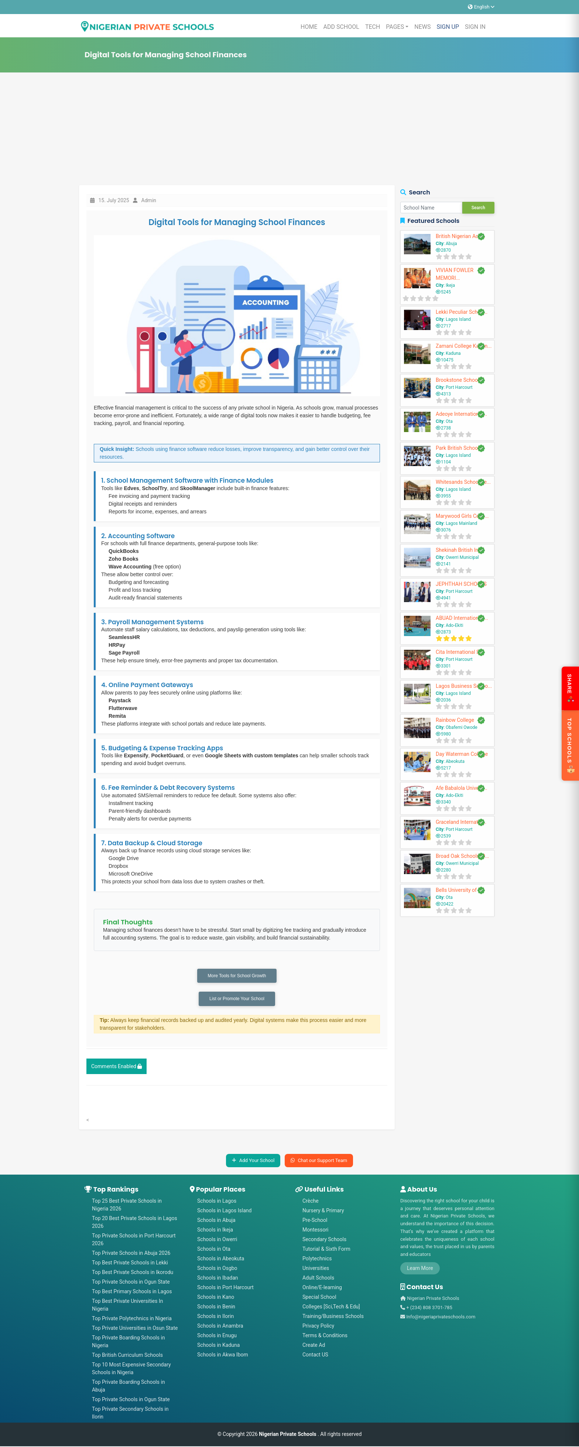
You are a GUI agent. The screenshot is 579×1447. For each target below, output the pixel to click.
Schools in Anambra (220, 1326)
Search (478, 207)
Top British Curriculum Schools (127, 1356)
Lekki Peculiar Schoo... (461, 312)
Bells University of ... (459, 890)
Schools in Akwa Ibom (222, 1355)
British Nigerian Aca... (460, 236)
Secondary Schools (324, 1240)
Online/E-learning (322, 1288)
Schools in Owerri (217, 1240)
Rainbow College (455, 720)
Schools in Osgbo (217, 1269)
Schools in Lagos (216, 1202)
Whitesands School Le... (463, 482)
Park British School (457, 448)
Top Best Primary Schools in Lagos (132, 1292)
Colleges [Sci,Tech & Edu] (331, 1307)
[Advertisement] (289, 129)
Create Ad (313, 1346)
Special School (319, 1298)
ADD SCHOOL (341, 26)
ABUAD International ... (462, 618)
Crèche (310, 1202)
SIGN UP (447, 26)
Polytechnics (317, 1259)
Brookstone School (457, 380)
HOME (309, 26)
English (481, 7)
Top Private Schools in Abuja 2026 (131, 1254)
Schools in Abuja (216, 1221)
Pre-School (314, 1221)
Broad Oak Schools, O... (462, 856)
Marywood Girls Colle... (462, 516)
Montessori (315, 1230)
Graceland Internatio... (461, 822)
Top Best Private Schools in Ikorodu (132, 1273)
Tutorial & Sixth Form (326, 1250)
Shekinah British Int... (460, 550)
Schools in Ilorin (215, 1317)
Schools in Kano (215, 1298)
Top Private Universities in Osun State (135, 1329)
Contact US (315, 1355)
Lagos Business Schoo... (464, 686)
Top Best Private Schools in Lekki (130, 1263)
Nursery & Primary (323, 1211)
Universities (315, 1269)
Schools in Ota (213, 1250)
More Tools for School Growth (237, 976)
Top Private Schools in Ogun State (131, 1282)
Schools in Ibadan (217, 1278)
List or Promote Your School (236, 999)
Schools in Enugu (217, 1336)
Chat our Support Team (319, 1161)
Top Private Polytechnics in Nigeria (132, 1319)
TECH (372, 26)
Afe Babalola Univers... (461, 788)
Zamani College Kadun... (463, 346)
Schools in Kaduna (218, 1346)
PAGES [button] (395, 26)
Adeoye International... (461, 414)
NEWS (422, 26)
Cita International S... (459, 652)
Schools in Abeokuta (220, 1259)
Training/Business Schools (333, 1317)
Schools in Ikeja (215, 1230)
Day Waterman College (462, 754)
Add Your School (253, 1161)
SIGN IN (475, 26)
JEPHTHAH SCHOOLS (461, 584)
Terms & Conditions (324, 1336)
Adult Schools (318, 1278)
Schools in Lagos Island (224, 1211)
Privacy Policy (318, 1326)
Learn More (420, 1269)
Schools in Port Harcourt (225, 1288)
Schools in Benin (216, 1307)
